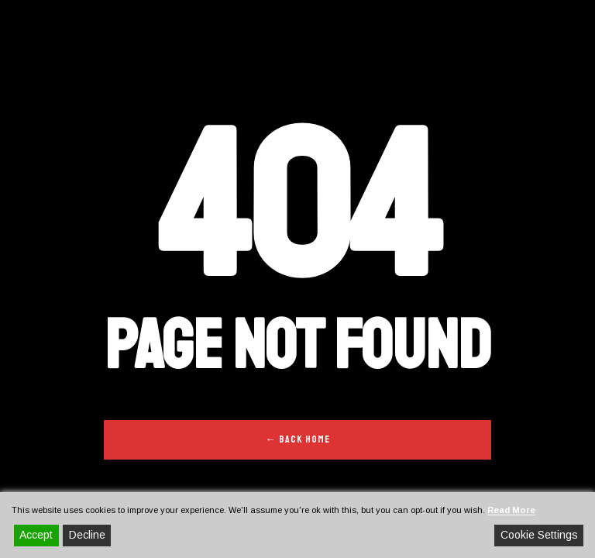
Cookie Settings (539, 535)
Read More (511, 510)
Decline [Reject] (87, 535)
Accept (36, 535)
